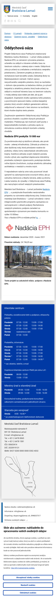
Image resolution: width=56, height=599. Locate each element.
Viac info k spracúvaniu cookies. (23, 568)
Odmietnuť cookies (28, 593)
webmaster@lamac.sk (26, 507)
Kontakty (26, 16)
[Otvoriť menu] (50, 9)
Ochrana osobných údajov (14, 520)
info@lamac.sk (17, 435)
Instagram (8, 21)
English (34, 16)
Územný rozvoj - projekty (24, 37)
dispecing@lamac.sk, (21, 516)
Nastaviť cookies (28, 585)
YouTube (12, 21)
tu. (37, 217)
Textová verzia (12, 16)
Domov (7, 33)
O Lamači (17, 33)
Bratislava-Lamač (23, 8)
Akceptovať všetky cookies (28, 577)
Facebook (5, 21)
